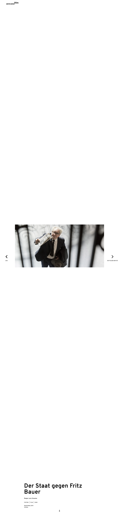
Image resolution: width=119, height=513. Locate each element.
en (106, 3)
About (90, 3)
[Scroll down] (59, 511)
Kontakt (99, 3)
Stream (66, 3)
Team (83, 3)
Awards (75, 3)
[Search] (111, 3)
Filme (58, 3)
